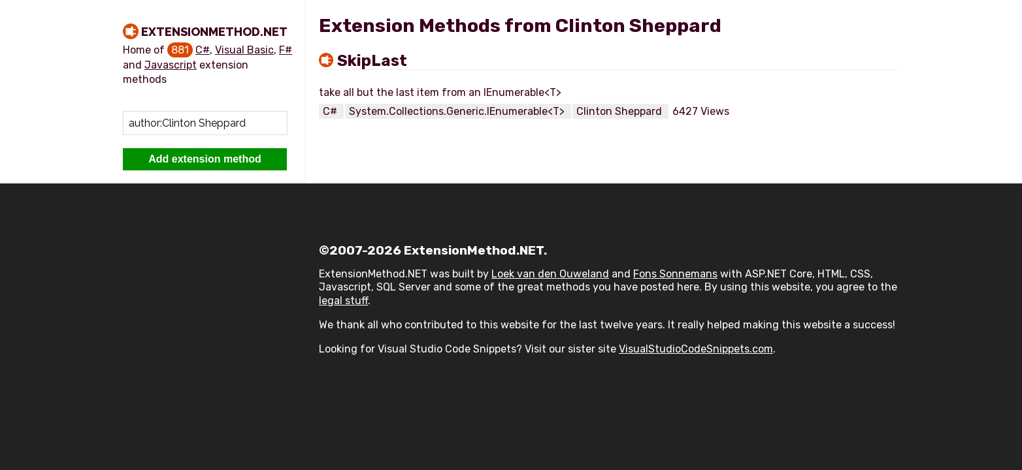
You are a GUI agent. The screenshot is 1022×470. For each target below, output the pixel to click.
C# (202, 50)
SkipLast (372, 61)
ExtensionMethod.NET (214, 32)
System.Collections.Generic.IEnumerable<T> (458, 111)
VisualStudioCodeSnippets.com (696, 349)
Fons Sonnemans (675, 274)
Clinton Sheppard (620, 111)
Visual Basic (244, 50)
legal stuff (343, 300)
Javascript (170, 65)
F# (285, 50)
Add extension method (204, 158)
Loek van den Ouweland (550, 274)
